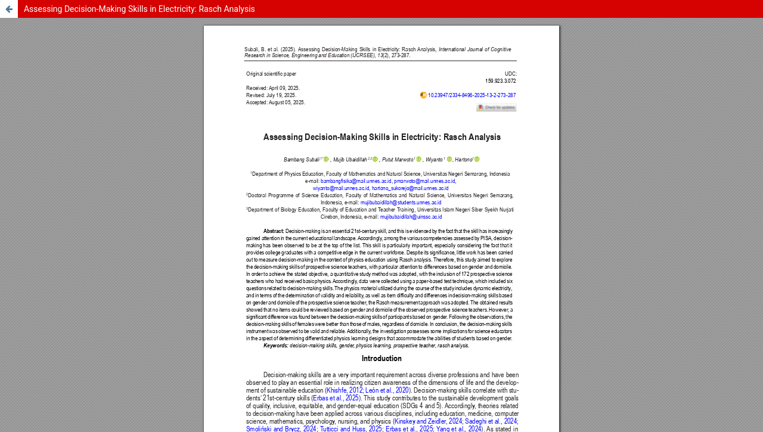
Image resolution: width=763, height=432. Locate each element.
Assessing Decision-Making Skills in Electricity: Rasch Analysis (139, 9)
